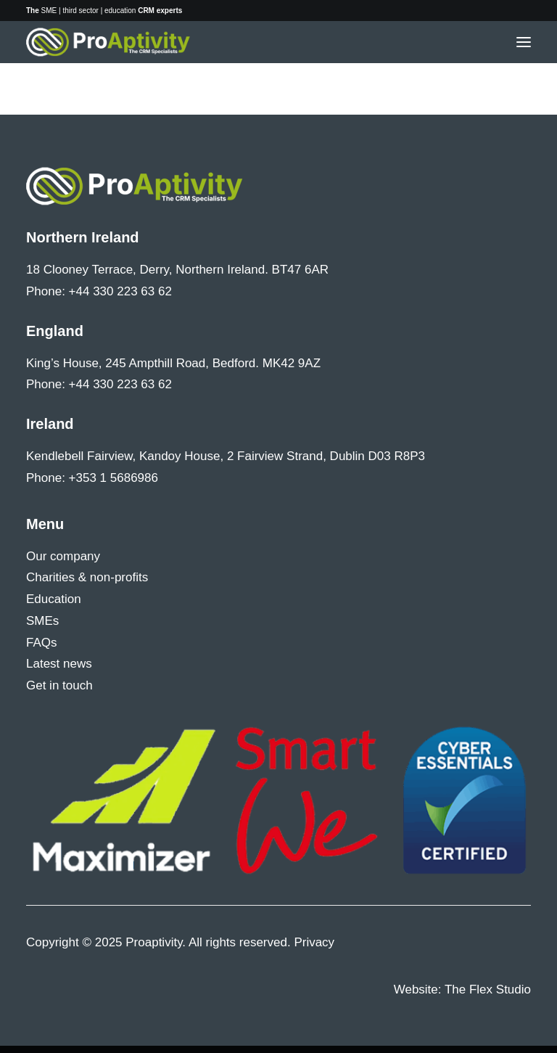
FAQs (41, 643)
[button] (523, 42)
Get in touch (59, 685)
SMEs (42, 621)
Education (53, 599)
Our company (63, 556)
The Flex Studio (488, 989)
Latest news (59, 664)
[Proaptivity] (108, 42)
